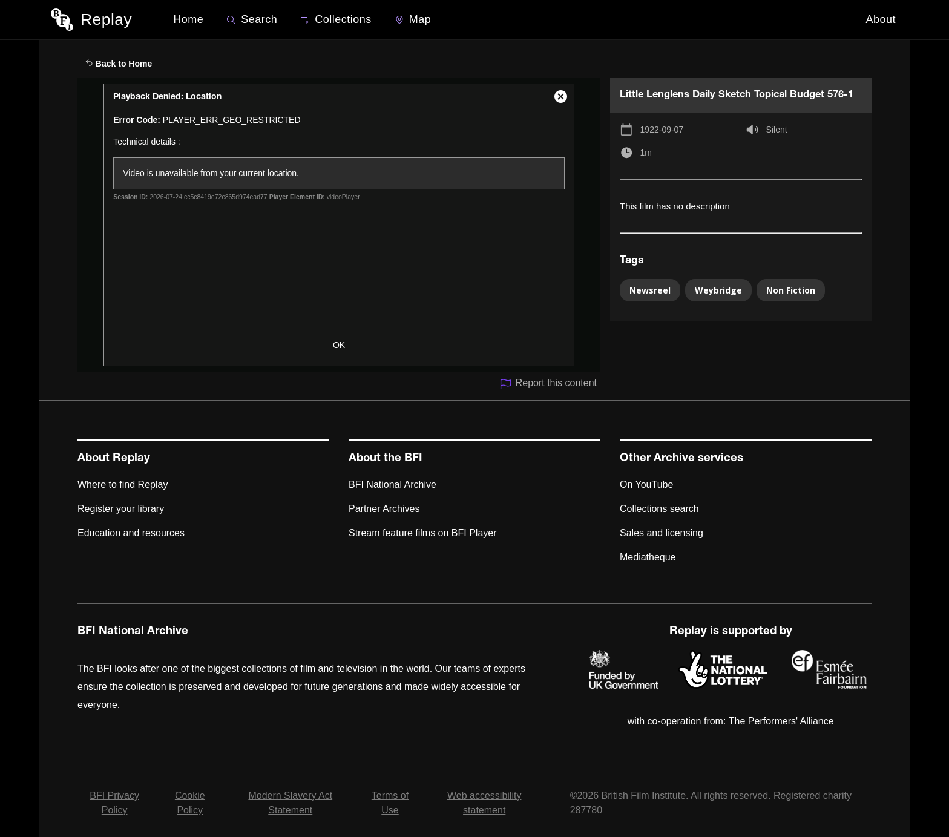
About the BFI (385, 458)
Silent (776, 129)
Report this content (548, 384)
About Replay (113, 458)
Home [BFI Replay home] (188, 19)
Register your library (120, 509)
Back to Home (118, 63)
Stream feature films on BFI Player (423, 533)
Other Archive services (681, 458)
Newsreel (650, 290)
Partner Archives (384, 509)
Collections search (659, 509)
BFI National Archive (392, 484)
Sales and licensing (661, 533)
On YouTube (646, 484)
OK (339, 345)
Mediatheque (648, 557)
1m (646, 152)
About (880, 19)
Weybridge (718, 290)
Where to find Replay (122, 484)
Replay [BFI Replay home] (106, 19)
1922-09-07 (662, 129)
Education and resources (131, 533)
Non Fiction (790, 290)
